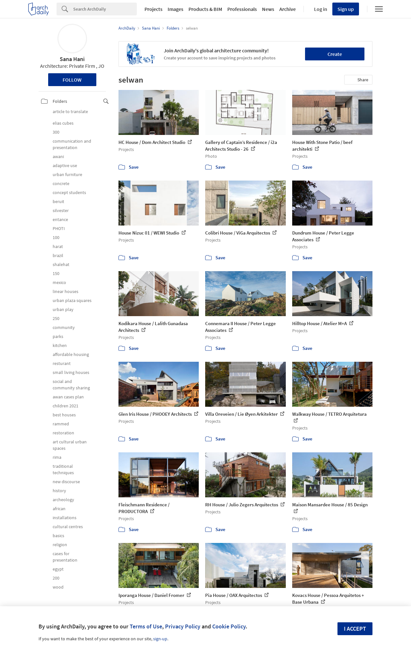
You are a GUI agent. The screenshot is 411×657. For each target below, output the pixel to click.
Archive (287, 9)
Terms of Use (146, 626)
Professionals (242, 9)
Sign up (345, 9)
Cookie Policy (229, 626)
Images (175, 9)
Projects (153, 9)
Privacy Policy (182, 626)
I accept (355, 628)
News (268, 9)
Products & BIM (205, 9)
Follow (72, 79)
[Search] (105, 9)
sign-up (160, 639)
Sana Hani (72, 59)
